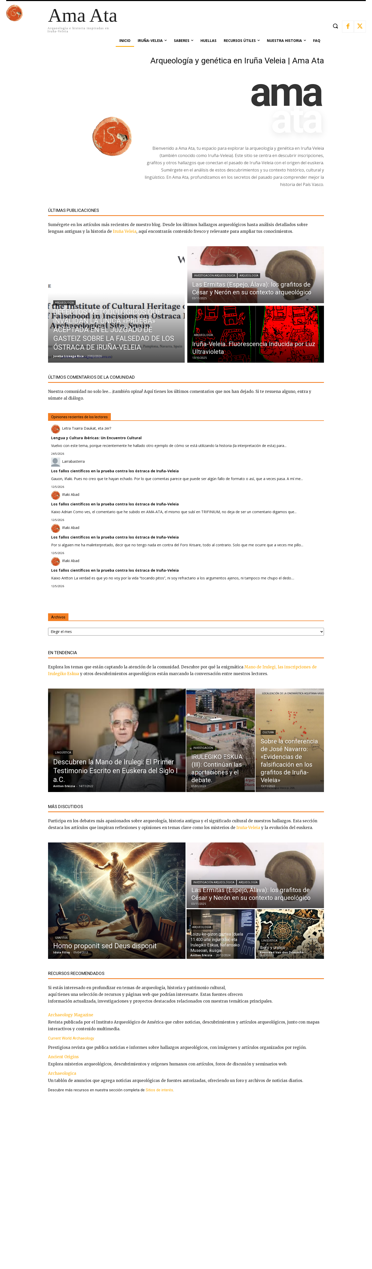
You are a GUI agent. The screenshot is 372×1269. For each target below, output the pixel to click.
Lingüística (63, 752)
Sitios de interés (159, 1090)
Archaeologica (62, 1073)
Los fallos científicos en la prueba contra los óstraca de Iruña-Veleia (115, 470)
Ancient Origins (63, 1056)
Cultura (268, 732)
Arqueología (64, 302)
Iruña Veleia (124, 231)
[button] (335, 26)
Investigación (203, 748)
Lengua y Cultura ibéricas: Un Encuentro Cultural (96, 437)
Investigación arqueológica (214, 275)
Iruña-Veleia (248, 827)
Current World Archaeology (71, 1038)
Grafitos (61, 937)
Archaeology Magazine (70, 1014)
